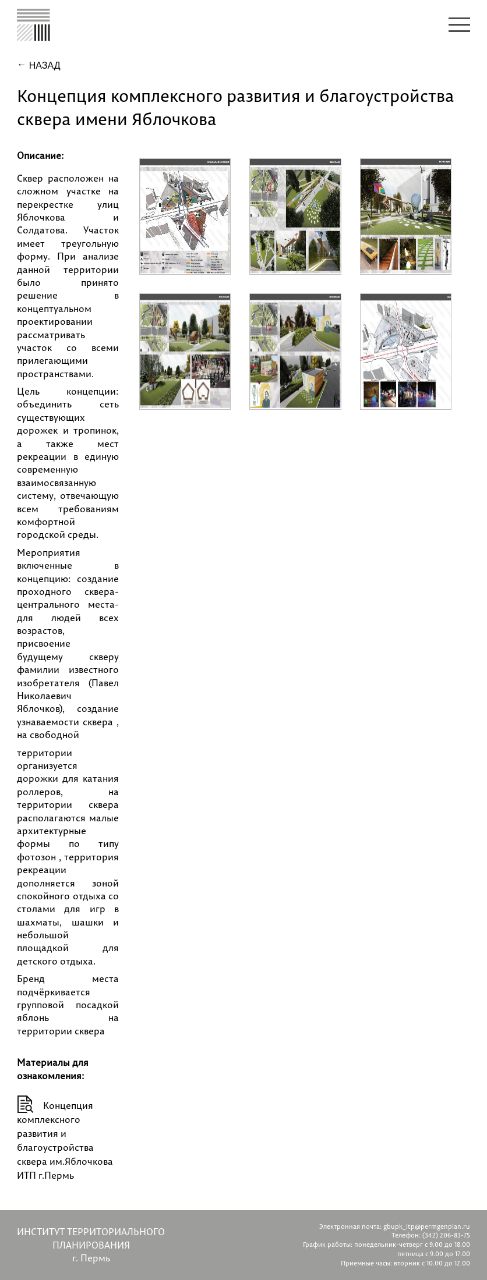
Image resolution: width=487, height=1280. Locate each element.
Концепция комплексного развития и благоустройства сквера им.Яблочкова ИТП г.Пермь (65, 1140)
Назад (43, 65)
